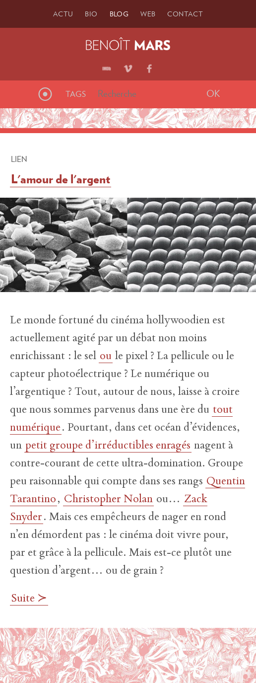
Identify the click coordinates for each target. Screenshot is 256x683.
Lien (19, 159)
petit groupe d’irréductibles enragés (108, 446)
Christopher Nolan (108, 500)
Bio (91, 13)
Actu (63, 13)
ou (106, 357)
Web (147, 13)
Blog (119, 13)
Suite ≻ (29, 599)
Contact (185, 13)
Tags (75, 94)
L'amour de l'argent (60, 179)
